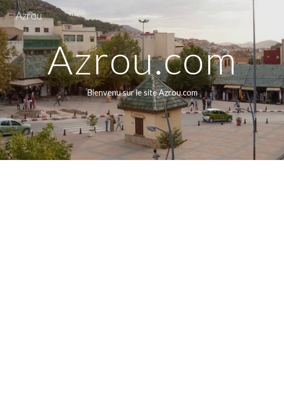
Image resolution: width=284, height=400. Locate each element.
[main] (142, 80)
